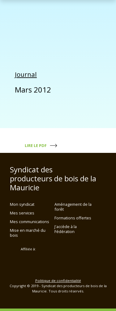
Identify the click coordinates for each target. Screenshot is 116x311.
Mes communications (29, 221)
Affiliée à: (28, 249)
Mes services (22, 213)
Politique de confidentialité (58, 280)
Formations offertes (72, 218)
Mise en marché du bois (27, 232)
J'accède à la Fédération (65, 229)
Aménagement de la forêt (73, 206)
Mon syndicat (22, 204)
